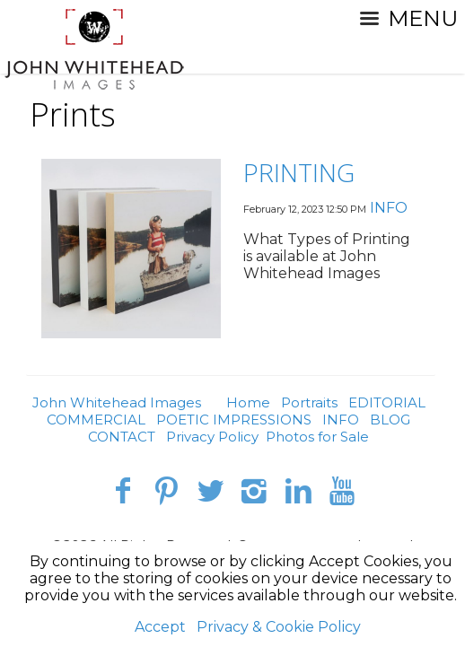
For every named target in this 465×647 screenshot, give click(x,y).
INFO (389, 207)
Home (248, 402)
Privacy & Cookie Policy (279, 626)
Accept (160, 626)
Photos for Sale (317, 436)
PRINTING (299, 172)
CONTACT (121, 436)
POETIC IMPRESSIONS (233, 419)
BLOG (390, 419)
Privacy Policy (212, 436)
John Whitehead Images (116, 402)
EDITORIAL (387, 402)
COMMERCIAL (96, 419)
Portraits (309, 402)
